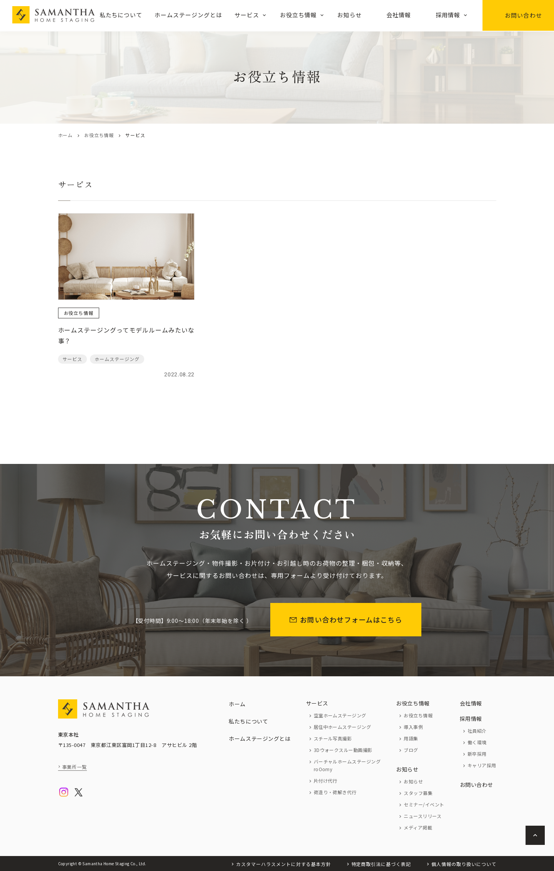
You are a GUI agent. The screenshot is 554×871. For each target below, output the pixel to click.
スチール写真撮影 (333, 738)
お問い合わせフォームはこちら (345, 619)
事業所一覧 (74, 766)
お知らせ (349, 15)
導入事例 (413, 727)
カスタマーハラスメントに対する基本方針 (283, 864)
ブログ (411, 750)
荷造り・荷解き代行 (335, 792)
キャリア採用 (481, 765)
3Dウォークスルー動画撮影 (343, 750)
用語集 (411, 738)
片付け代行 (326, 780)
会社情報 (398, 15)
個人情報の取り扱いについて (463, 864)
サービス (247, 15)
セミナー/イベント (424, 804)
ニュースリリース (422, 816)
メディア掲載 (418, 827)
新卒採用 (477, 753)
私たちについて (121, 15)
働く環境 (477, 742)
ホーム (65, 135)
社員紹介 (477, 730)
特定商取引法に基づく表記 (381, 864)
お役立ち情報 (298, 15)
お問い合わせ (518, 15)
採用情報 (448, 15)
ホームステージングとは (188, 15)
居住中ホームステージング (342, 727)
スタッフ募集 (418, 793)
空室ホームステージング (340, 715)
